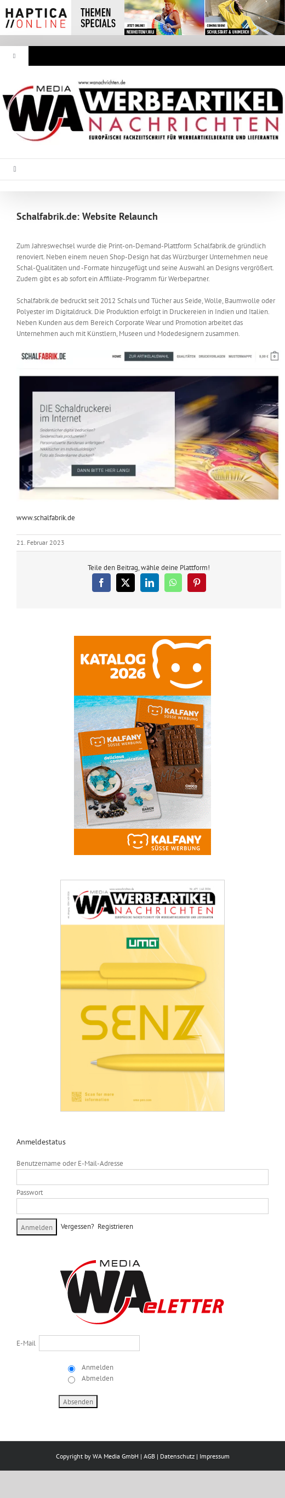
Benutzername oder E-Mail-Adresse (69, 1163)
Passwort (29, 1192)
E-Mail (26, 1343)
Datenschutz (177, 1456)
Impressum (215, 1456)
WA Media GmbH (116, 1456)
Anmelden (96, 1367)
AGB (149, 1456)
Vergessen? (77, 1226)
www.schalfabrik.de (45, 517)
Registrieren (115, 1226)
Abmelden (96, 1378)
